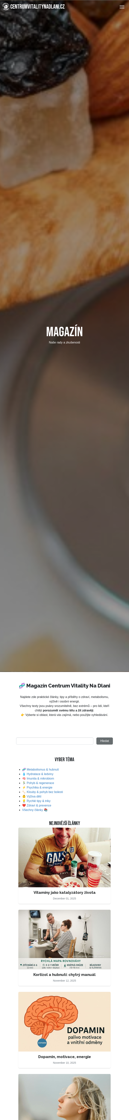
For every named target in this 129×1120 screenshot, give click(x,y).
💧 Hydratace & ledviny (37, 774)
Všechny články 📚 (35, 810)
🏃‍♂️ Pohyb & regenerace (38, 783)
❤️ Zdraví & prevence (36, 805)
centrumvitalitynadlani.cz (33, 6)
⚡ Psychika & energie (37, 787)
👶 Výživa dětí (31, 796)
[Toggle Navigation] (122, 6)
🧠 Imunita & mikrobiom (38, 778)
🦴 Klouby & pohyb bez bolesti (42, 792)
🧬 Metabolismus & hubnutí (40, 769)
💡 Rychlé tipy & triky (36, 801)
